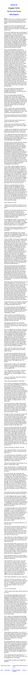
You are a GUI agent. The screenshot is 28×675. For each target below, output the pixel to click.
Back (2, 670)
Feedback (14, 671)
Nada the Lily (14, 4)
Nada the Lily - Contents (5, 665)
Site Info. (24, 670)
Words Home (7, 670)
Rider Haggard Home (16, 670)
